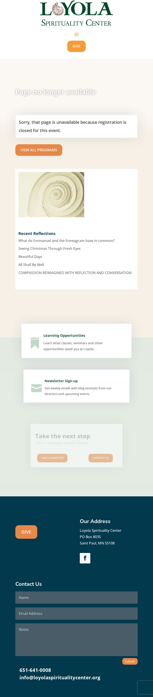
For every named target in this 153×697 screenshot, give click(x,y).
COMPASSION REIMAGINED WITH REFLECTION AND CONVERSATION (75, 272)
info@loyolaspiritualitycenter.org (60, 677)
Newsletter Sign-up (62, 382)
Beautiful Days (30, 256)
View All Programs (39, 150)
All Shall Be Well (31, 264)
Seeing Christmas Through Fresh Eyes (49, 248)
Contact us (95, 455)
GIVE (76, 46)
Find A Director (57, 455)
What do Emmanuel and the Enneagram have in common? (66, 240)
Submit (130, 661)
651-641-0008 (35, 670)
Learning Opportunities (65, 337)
